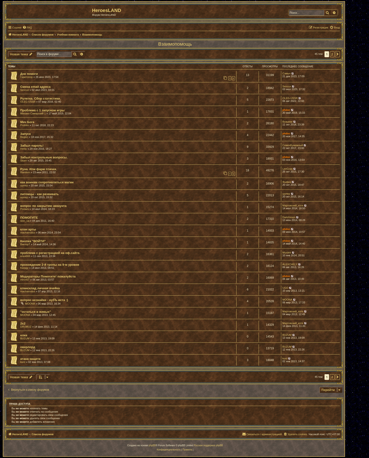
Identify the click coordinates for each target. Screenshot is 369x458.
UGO (285, 287)
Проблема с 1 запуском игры (42, 110)
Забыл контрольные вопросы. (44, 157)
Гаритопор (26, 77)
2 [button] (332, 54)
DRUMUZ (26, 326)
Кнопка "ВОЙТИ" (33, 241)
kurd (22, 362)
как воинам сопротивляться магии (47, 182)
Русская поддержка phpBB (208, 445)
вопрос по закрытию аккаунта (43, 206)
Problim (24, 125)
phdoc (286, 109)
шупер (24, 185)
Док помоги (29, 74)
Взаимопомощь (175, 44)
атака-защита (30, 359)
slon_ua (24, 220)
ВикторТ (25, 244)
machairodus (27, 232)
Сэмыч (286, 73)
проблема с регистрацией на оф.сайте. (50, 253)
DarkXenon (288, 217)
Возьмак (287, 121)
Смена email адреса (35, 86)
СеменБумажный (292, 145)
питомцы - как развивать (39, 194)
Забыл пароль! (32, 145)
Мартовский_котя (292, 205)
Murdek (286, 252)
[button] (337, 54)
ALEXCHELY (289, 264)
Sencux (24, 89)
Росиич (24, 209)
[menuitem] (27, 27)
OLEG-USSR (28, 101)
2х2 (22, 323)
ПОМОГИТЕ (29, 217)
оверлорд (27, 347)
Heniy (23, 148)
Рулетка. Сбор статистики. (40, 98)
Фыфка (286, 182)
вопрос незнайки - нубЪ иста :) (44, 300)
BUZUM (24, 338)
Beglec (24, 137)
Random (25, 172)
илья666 (25, 256)
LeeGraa (287, 168)
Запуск (25, 134)
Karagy (24, 267)
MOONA (30, 303)
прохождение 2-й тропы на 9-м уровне (49, 264)
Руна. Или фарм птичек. (38, 169)
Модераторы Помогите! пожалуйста (48, 276)
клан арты (28, 229)
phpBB (152, 445)
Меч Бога (27, 122)
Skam (23, 160)
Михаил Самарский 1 (33, 113)
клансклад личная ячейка (40, 288)
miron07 (25, 279)
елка (23, 335)
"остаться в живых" (35, 311)
